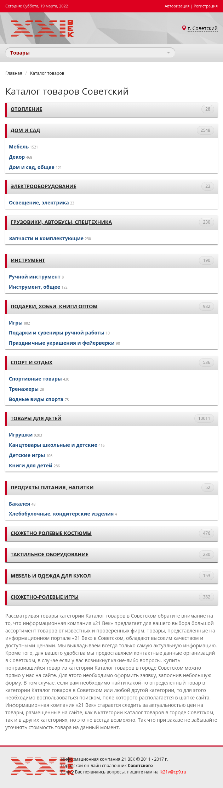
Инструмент (28, 260)
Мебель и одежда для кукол (51, 575)
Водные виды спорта (36, 399)
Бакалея (19, 503)
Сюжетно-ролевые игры (45, 596)
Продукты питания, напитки (52, 487)
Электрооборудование (43, 186)
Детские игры (27, 455)
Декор (17, 156)
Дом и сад (25, 130)
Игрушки (21, 434)
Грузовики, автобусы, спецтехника (61, 222)
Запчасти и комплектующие (46, 238)
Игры (16, 322)
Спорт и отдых (31, 362)
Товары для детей (36, 418)
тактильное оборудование (49, 554)
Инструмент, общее (34, 286)
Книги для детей (30, 465)
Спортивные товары (35, 378)
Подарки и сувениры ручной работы (56, 332)
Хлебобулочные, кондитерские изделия (61, 513)
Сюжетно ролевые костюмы (51, 533)
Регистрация (206, 6)
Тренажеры (24, 388)
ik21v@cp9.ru (173, 772)
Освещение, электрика (39, 202)
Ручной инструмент (35, 276)
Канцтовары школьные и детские (53, 444)
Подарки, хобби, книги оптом (54, 306)
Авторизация (177, 6)
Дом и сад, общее (32, 167)
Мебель (19, 146)
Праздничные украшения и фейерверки (62, 342)
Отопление (26, 109)
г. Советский (203, 28)
